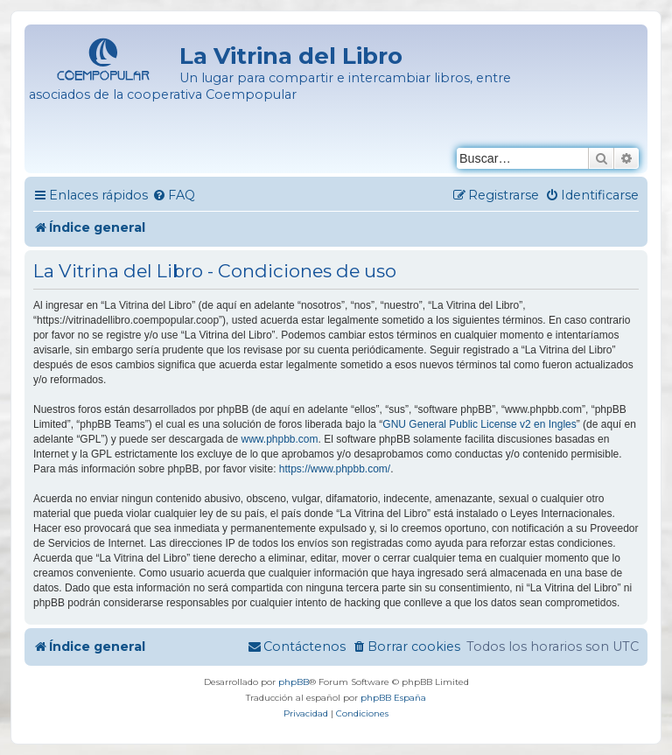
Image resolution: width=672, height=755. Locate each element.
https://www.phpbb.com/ (334, 469)
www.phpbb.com (279, 439)
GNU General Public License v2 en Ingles (479, 424)
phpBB (293, 682)
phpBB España (393, 697)
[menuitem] (173, 195)
